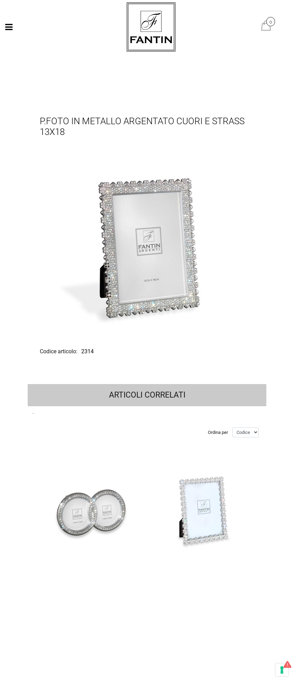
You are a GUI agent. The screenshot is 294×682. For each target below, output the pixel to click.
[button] (147, 243)
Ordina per (218, 432)
